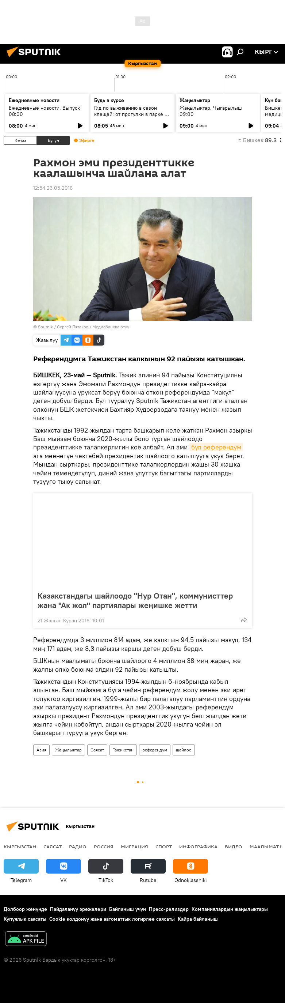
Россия (103, 846)
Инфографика (198, 846)
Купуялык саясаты (25, 919)
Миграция (134, 846)
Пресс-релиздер (169, 909)
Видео (233, 846)
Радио (77, 846)
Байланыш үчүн (127, 909)
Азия (41, 750)
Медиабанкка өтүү (110, 326)
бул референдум (216, 447)
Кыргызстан (20, 846)
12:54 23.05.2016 (53, 188)
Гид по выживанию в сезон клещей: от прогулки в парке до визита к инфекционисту (132, 114)
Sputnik (45, 326)
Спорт (163, 846)
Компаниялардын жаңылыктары (230, 909)
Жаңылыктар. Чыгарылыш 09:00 (211, 111)
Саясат (97, 750)
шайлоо (184, 750)
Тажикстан (123, 750)
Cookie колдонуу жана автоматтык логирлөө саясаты (112, 919)
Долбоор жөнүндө (25, 909)
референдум (154, 750)
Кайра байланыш (198, 919)
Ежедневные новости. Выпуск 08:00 (44, 111)
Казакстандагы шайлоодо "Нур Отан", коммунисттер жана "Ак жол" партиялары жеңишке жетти (135, 600)
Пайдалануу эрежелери (78, 909)
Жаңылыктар (68, 750)
